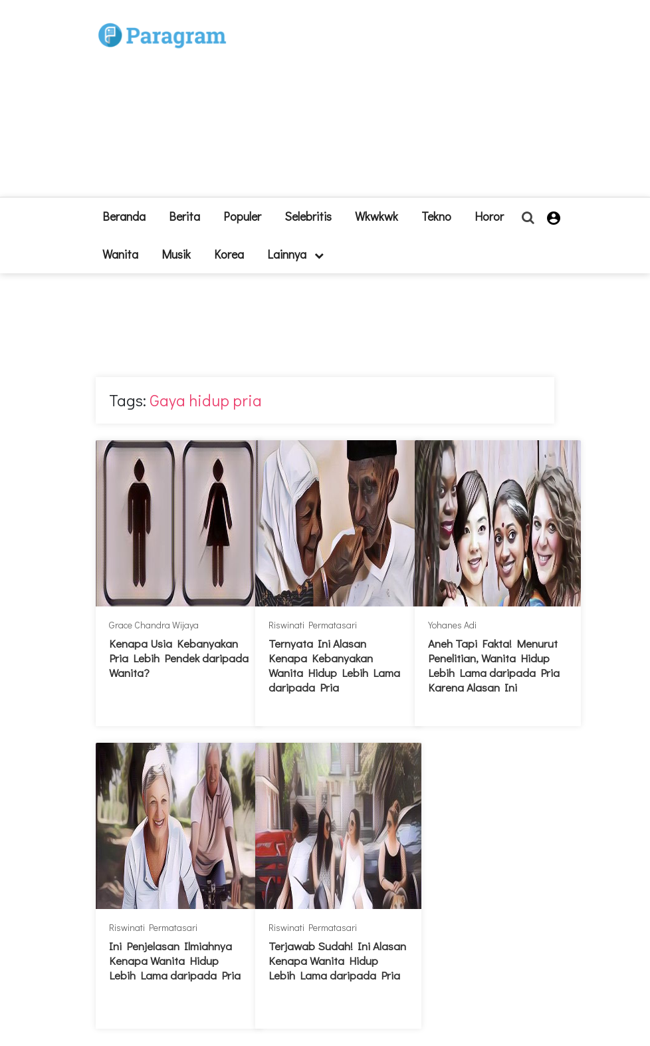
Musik (176, 254)
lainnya (295, 254)
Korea (229, 254)
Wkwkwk (376, 216)
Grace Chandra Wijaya (154, 624)
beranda (124, 216)
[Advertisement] (384, 104)
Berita (184, 216)
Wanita (120, 254)
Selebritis (308, 216)
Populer (242, 216)
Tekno (436, 216)
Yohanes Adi (452, 624)
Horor (489, 216)
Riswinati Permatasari (313, 624)
